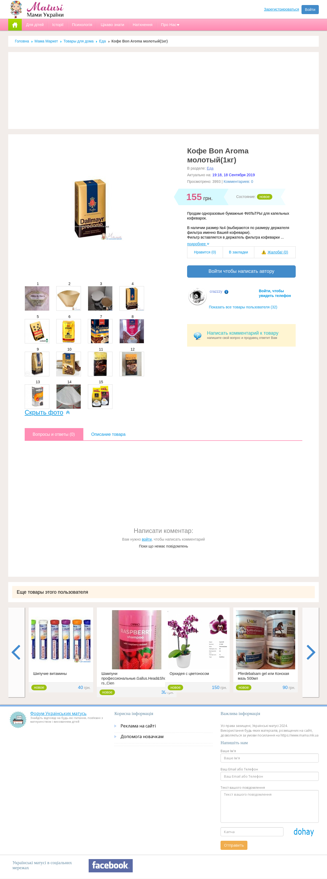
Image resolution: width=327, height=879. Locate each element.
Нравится (205, 252)
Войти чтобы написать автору (241, 271)
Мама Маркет (46, 41)
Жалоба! (278, 252)
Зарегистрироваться (281, 9)
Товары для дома (78, 41)
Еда (102, 41)
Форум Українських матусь (58, 713)
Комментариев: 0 (238, 181)
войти (147, 539)
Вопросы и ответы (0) (54, 434)
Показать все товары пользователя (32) (243, 307)
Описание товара (108, 434)
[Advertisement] (163, 90)
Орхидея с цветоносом (189, 673)
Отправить (234, 845)
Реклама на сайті (138, 725)
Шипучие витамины (50, 673)
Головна (22, 41)
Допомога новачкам (142, 736)
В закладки (238, 252)
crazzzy (216, 291)
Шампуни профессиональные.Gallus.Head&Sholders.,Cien (136, 678)
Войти (310, 9)
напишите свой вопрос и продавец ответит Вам (249, 335)
